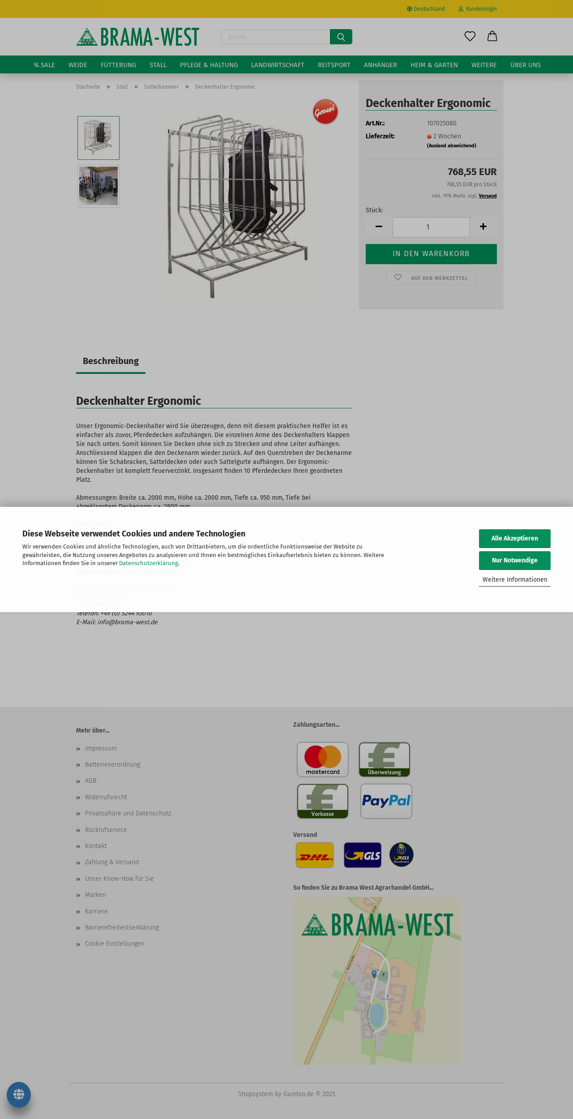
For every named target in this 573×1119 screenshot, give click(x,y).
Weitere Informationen (515, 579)
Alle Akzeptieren (515, 538)
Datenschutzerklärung (148, 563)
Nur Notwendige (515, 560)
